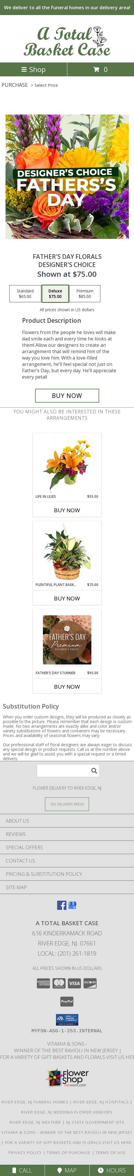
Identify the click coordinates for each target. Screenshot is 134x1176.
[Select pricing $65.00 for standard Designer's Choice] (25, 293)
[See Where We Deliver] (67, 804)
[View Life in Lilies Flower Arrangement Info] (67, 463)
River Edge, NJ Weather (35, 1122)
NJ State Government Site (95, 1122)
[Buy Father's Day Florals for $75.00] (67, 396)
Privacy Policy (25, 1152)
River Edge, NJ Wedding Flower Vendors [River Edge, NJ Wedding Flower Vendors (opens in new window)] (67, 1112)
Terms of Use (110, 1152)
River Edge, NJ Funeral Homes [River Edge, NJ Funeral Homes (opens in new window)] (34, 1102)
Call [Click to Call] (22, 1170)
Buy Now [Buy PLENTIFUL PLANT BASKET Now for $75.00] (67, 598)
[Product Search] (68, 770)
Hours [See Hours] (112, 1170)
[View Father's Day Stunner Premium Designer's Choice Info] (67, 639)
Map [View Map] (67, 1170)
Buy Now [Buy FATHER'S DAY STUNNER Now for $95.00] (67, 686)
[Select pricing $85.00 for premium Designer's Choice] (85, 293)
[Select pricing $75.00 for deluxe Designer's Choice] (55, 293)
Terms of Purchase (68, 1152)
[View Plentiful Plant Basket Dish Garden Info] (67, 551)
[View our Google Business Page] (72, 908)
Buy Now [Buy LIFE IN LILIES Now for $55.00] (67, 510)
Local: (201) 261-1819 (67, 953)
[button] (67, 1020)
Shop (33, 69)
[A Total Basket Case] (67, 54)
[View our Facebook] (61, 908)
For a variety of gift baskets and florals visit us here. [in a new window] (69, 1142)
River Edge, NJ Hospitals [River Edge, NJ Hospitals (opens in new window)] (101, 1102)
